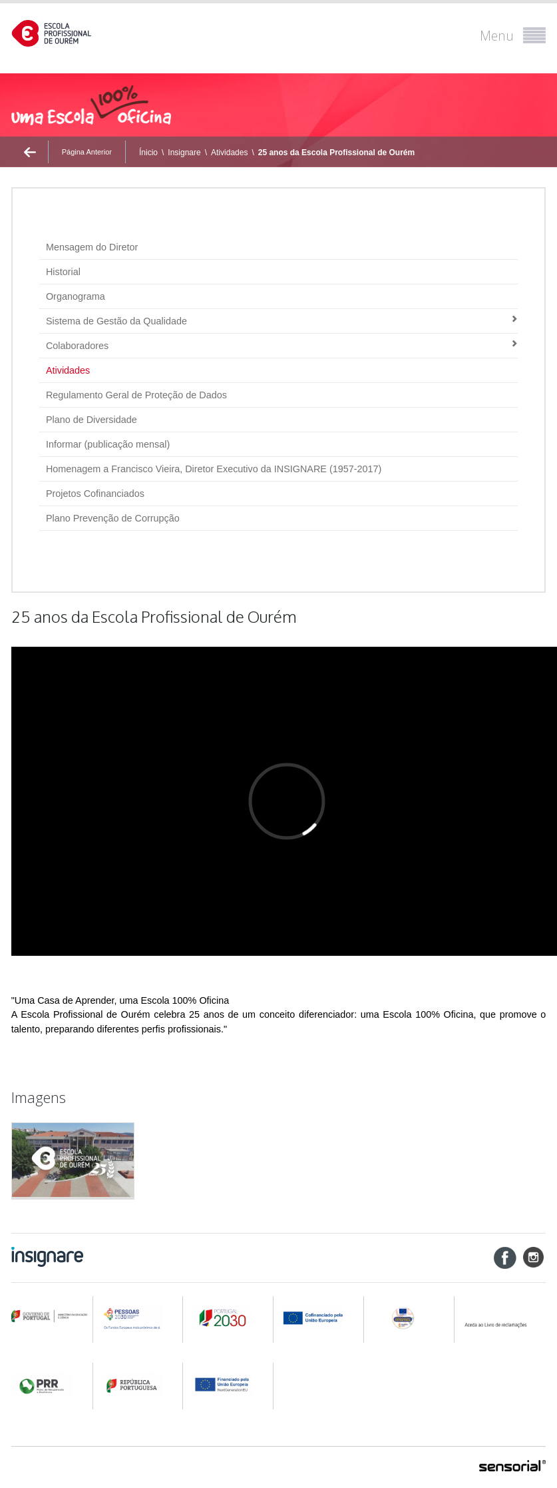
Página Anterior (87, 152)
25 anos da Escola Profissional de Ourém (336, 152)
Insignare (184, 152)
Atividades (229, 152)
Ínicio (148, 152)
